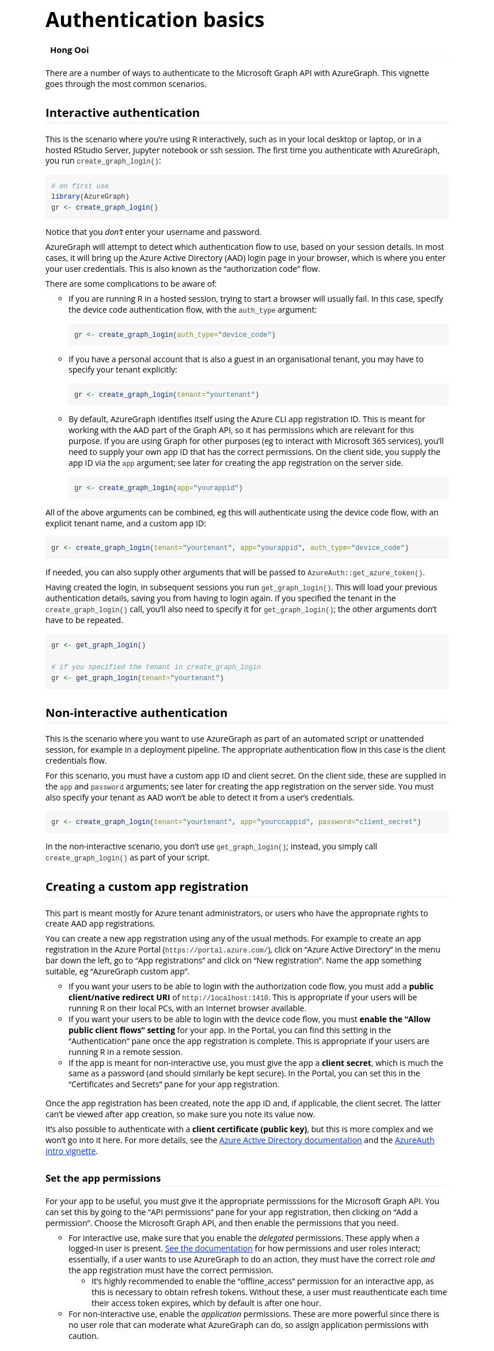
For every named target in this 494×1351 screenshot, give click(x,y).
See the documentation (209, 1249)
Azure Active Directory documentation (290, 1141)
